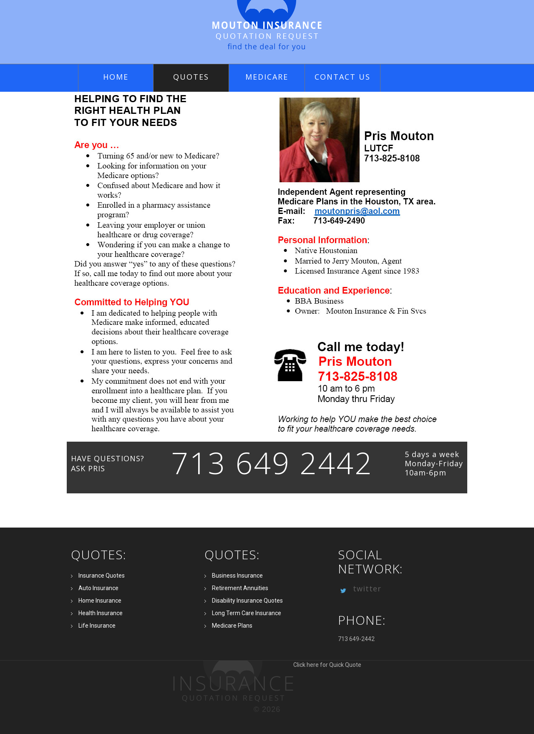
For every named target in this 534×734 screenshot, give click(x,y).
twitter (359, 588)
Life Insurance (97, 625)
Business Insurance (237, 575)
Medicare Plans (232, 625)
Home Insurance (99, 600)
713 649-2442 (356, 639)
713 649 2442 (272, 462)
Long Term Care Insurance (246, 613)
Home (115, 77)
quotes (191, 77)
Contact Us (342, 77)
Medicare (266, 77)
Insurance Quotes (101, 575)
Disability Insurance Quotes (247, 600)
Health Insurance (100, 613)
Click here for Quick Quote (267, 681)
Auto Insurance (98, 588)
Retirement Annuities (240, 588)
